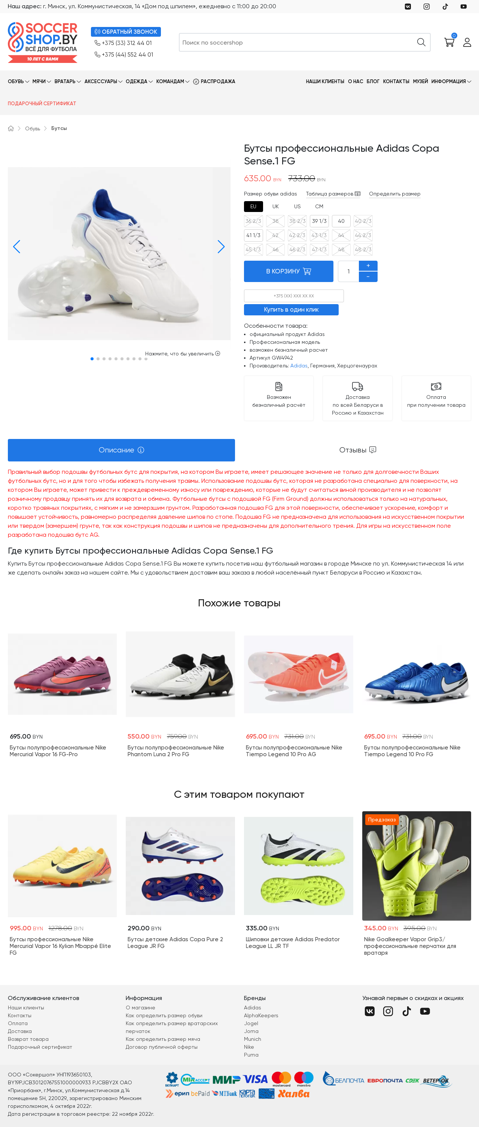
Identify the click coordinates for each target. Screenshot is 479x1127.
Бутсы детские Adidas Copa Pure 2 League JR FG (175, 942)
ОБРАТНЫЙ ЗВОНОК (126, 32)
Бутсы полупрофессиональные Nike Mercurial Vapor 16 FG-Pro (58, 751)
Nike (249, 1047)
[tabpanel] (239, 522)
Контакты (396, 81)
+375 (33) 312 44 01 (123, 43)
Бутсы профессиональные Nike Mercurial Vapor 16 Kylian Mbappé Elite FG (60, 946)
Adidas (299, 366)
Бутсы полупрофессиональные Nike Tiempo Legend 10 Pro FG (412, 751)
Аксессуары (101, 81)
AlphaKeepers (261, 1015)
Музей (420, 81)
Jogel (251, 1023)
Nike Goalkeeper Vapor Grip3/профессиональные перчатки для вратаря (410, 946)
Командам (170, 81)
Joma (251, 1031)
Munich (252, 1039)
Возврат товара (28, 1039)
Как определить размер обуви (164, 1015)
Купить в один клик (291, 309)
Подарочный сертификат (42, 103)
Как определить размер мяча (163, 1039)
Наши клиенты (325, 81)
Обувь (16, 81)
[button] (15, 247)
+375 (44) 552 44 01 (124, 55)
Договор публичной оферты (162, 1047)
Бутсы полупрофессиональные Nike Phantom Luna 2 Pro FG (176, 751)
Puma (251, 1055)
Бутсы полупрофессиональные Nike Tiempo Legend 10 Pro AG (294, 751)
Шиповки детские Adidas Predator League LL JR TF (293, 942)
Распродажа (218, 81)
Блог (373, 81)
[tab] (253, 206)
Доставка (20, 1031)
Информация (448, 81)
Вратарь (65, 81)
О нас (355, 81)
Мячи (39, 81)
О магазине (140, 1008)
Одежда (136, 81)
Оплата (18, 1023)
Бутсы (59, 128)
